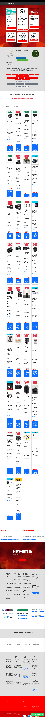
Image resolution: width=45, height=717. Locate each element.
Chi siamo (33, 702)
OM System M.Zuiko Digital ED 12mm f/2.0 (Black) (18, 446)
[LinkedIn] (12, 610)
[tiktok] (8, 610)
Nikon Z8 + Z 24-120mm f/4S (9, 257)
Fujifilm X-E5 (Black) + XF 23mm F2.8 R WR (18, 170)
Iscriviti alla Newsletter (25, 703)
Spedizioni (7, 701)
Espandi (8, 139)
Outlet (36, 74)
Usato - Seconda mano (23, 74)
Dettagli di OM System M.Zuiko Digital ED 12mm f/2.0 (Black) (18, 470)
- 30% (27, 383)
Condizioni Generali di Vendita (35, 707)
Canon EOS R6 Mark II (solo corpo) (26, 254)
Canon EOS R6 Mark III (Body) (26, 121)
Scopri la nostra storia (24, 29)
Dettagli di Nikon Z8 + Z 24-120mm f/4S (10, 281)
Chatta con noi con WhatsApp (22, 609)
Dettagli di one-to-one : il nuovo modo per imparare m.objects (10, 373)
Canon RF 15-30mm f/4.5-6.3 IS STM (35, 256)
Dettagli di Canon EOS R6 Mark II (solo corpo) (27, 281)
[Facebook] (3, 610)
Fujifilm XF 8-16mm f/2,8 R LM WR (26, 398)
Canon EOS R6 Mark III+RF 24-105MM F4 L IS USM (10, 167)
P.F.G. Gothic (25, 166)
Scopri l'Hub (34, 39)
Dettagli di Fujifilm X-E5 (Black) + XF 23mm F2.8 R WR (18, 194)
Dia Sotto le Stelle (26, 705)
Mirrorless (9, 74)
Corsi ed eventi (22, 40)
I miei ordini (16, 705)
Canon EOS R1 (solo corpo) (18, 213)
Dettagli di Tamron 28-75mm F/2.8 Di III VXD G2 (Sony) (10, 326)
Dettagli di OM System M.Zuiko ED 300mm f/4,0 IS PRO (10, 471)
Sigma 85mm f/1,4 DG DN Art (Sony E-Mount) (26, 349)
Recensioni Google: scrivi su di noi (30, 539)
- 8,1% (35, 245)
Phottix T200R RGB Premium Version (34, 210)
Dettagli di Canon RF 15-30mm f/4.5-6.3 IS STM (35, 280)
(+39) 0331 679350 (37, 611)
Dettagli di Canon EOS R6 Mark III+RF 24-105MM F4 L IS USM (10, 193)
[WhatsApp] (5, 617)
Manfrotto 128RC (9, 487)
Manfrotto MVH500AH (35, 441)
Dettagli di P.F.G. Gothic (27, 196)
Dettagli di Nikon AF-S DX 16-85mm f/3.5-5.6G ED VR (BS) (18, 516)
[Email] (11, 617)
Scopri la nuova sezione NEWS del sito (11, 36)
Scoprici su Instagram (15, 539)
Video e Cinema (15, 74)
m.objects (24, 706)
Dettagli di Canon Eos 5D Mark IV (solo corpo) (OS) (35, 424)
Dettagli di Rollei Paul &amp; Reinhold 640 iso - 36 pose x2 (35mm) (35, 325)
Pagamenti (7, 705)
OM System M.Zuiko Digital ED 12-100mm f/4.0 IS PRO (18, 121)
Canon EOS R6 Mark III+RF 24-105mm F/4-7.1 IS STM (35, 123)
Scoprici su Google (35, 593)
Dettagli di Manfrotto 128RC (10, 518)
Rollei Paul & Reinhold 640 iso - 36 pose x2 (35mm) (34, 300)
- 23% (27, 245)
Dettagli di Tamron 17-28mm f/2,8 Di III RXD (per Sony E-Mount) (18, 423)
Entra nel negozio (21, 57)
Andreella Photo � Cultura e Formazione (33, 36)
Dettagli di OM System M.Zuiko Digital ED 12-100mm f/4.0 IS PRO (18, 147)
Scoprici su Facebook (5, 539)
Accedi (15, 702)
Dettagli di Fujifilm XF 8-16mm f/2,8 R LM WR (26, 424)
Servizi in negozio (26, 79)
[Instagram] (6, 610)
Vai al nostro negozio (26, 701)
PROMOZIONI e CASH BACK (34, 18)
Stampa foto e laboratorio (31, 84)
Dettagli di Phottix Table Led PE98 (26, 236)
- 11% (18, 383)
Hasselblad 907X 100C (35, 167)
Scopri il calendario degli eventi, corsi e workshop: (22, 36)
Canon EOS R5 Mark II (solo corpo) (9, 212)
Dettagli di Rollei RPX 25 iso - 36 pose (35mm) (27, 472)
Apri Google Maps (22, 615)
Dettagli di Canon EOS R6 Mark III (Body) (27, 148)
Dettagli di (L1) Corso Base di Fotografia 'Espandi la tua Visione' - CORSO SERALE (10, 422)
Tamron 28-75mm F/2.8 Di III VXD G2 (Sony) (9, 299)
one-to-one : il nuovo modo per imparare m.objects (9, 347)
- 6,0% (35, 336)
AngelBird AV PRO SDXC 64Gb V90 (18, 301)
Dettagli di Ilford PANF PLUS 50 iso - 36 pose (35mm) (18, 373)
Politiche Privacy (34, 703)
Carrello (15, 703)
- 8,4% (35, 383)
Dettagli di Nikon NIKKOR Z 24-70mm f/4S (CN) (27, 326)
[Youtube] (10, 610)
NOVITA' (10, 111)
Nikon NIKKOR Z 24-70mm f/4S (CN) (26, 302)
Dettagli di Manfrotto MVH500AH (35, 472)
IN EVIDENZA (35, 156)
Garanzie (7, 703)
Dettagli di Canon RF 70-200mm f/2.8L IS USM (35, 373)
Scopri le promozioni (35, 26)
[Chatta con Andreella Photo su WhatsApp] (37, 714)
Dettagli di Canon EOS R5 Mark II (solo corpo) (10, 236)
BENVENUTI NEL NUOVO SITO (22, 18)
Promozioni (31, 74)
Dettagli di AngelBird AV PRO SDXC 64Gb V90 (18, 326)
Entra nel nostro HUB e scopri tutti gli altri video (22, 98)
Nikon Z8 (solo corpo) (18, 255)
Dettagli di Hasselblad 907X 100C (35, 195)
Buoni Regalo (18, 79)
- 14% (27, 336)
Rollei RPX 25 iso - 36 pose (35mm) (26, 444)
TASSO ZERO (10, 19)
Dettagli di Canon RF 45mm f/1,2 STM (10, 148)
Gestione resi (8, 702)
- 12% (10, 203)
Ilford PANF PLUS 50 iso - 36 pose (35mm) (18, 348)
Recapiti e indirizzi (35, 701)
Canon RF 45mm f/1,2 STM (10, 123)
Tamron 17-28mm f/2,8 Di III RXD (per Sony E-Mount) (18, 394)
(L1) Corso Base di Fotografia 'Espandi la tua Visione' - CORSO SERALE (10, 395)
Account (15, 701)
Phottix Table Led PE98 (26, 210)
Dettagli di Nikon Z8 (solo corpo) (18, 281)
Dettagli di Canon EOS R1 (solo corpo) (18, 236)
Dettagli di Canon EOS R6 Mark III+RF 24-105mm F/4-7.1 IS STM (35, 147)
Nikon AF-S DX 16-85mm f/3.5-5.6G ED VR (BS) (18, 486)
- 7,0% (18, 336)
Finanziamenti (11, 84)
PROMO (18, 111)
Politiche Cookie (34, 705)
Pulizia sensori (20, 84)
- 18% (10, 245)
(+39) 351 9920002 (37, 617)
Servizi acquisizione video (22, 86)
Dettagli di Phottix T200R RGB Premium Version (35, 235)
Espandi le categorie (22, 60)
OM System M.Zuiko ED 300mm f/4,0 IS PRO (10, 440)
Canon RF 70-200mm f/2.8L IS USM (35, 349)
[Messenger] (8, 617)
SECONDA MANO (18, 480)
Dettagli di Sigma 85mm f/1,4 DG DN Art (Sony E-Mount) (27, 373)
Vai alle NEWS (11, 39)
